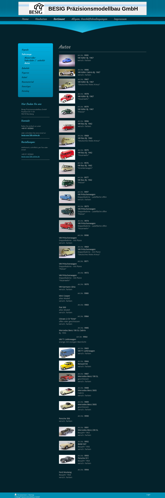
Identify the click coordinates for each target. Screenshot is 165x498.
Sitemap (31, 495)
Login (148, 495)
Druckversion (21, 495)
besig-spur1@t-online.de (30, 135)
